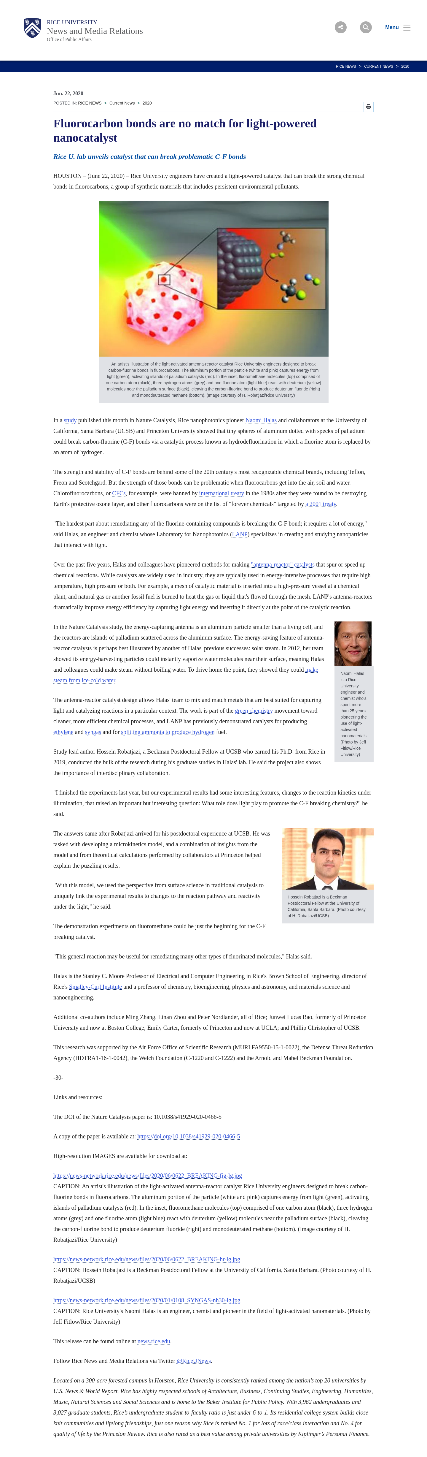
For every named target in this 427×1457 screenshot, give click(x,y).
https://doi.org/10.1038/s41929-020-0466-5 (188, 1136)
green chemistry (254, 710)
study (70, 420)
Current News (378, 66)
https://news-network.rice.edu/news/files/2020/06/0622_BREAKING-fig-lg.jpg (147, 1175)
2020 (405, 66)
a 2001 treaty (320, 504)
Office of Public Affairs (69, 39)
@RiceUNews (194, 1361)
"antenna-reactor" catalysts (283, 564)
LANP (240, 534)
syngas (93, 732)
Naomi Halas (261, 420)
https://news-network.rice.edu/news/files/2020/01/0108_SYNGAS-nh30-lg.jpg (146, 1300)
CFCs (119, 493)
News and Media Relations (95, 31)
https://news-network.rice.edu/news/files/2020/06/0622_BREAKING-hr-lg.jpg (146, 1259)
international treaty (221, 493)
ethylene (63, 732)
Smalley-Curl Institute (95, 986)
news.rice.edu (154, 1341)
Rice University (72, 22)
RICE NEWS (346, 66)
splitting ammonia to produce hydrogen (168, 732)
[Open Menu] (394, 27)
